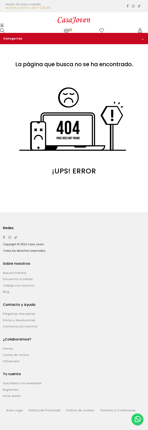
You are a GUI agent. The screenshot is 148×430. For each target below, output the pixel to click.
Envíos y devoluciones (19, 320)
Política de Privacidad (44, 410)
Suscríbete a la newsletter (22, 383)
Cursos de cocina (16, 355)
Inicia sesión (12, 396)
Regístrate (10, 390)
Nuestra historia (14, 273)
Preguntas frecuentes (19, 314)
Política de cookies (80, 410)
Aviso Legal (14, 410)
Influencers (11, 361)
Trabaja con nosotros (19, 286)
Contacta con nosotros (20, 326)
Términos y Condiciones (118, 410)
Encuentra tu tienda (18, 279)
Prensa (8, 349)
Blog (6, 292)
